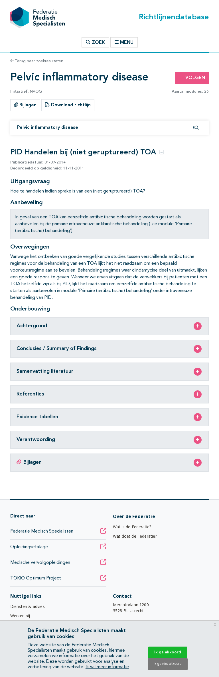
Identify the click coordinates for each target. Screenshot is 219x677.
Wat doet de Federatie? (135, 536)
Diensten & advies (27, 606)
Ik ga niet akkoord (168, 664)
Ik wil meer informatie (107, 667)
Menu (124, 42)
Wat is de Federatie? (132, 526)
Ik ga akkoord (167, 652)
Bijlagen (25, 104)
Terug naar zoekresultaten (36, 61)
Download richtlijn (68, 104)
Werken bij (20, 615)
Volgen (192, 77)
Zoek (95, 42)
